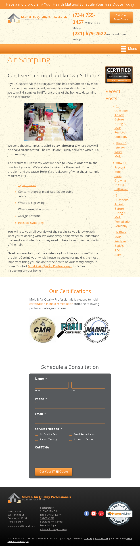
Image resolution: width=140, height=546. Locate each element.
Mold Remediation (84, 434)
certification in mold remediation (51, 304)
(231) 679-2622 (89, 33)
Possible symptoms (31, 223)
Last (74, 390)
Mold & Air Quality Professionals (50, 266)
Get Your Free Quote (121, 17)
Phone (41, 399)
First (37, 390)
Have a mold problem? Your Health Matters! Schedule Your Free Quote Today (70, 4)
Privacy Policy (101, 538)
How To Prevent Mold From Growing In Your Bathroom (121, 176)
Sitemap (88, 538)
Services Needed (48, 429)
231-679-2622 (47, 518)
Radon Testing (48, 439)
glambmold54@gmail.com (21, 526)
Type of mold (27, 185)
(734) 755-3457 (15, 521)
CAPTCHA (42, 447)
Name (41, 379)
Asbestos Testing (84, 439)
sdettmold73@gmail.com (53, 529)
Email (40, 414)
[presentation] (62, 458)
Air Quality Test (49, 434)
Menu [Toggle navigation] (129, 49)
